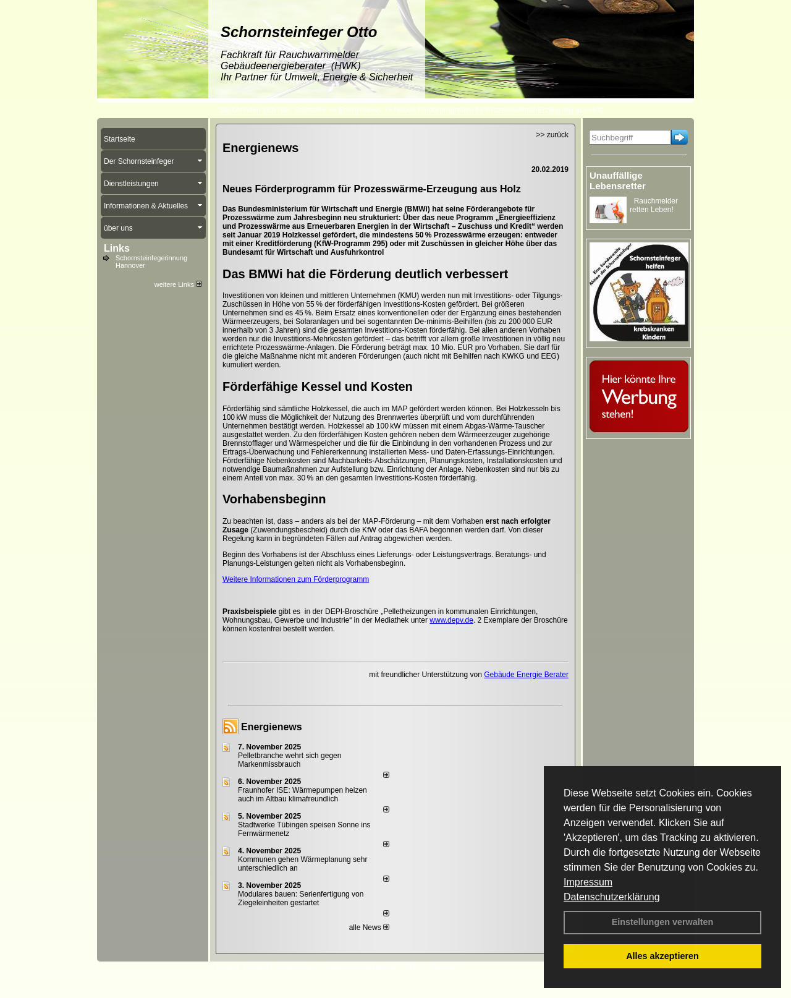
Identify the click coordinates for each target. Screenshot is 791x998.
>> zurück (552, 134)
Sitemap (443, 967)
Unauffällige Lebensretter (618, 180)
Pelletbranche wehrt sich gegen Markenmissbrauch (289, 760)
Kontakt (256, 967)
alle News (369, 927)
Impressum (588, 882)
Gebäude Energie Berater (526, 674)
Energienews (271, 727)
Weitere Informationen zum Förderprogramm (295, 579)
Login (225, 967)
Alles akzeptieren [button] (662, 956)
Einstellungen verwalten (663, 922)
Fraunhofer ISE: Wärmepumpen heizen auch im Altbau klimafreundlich (302, 794)
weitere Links (178, 284)
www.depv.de (451, 620)
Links (117, 248)
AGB (412, 967)
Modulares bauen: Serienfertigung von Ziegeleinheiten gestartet (300, 898)
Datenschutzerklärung (612, 897)
